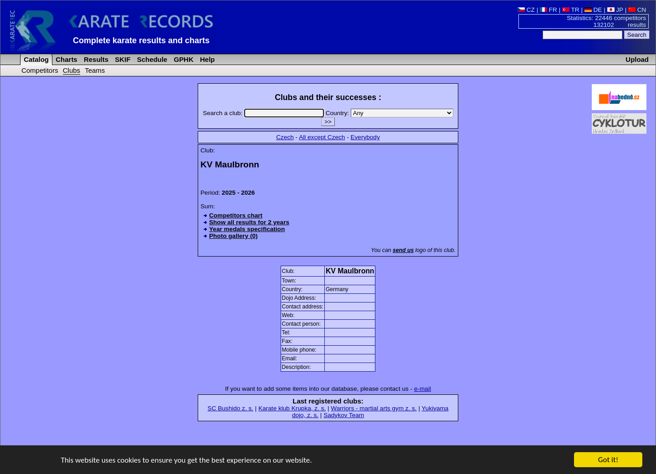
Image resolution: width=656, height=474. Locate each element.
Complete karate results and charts (141, 40)
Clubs (71, 70)
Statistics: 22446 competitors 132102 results (606, 21)
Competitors (39, 70)
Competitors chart (235, 215)
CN (637, 9)
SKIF (121, 59)
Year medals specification (247, 229)
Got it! (608, 460)
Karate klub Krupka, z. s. (292, 408)
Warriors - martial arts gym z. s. (373, 408)
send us (403, 250)
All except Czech (322, 137)
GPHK (182, 59)
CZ (526, 9)
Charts (65, 59)
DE (593, 9)
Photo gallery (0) (233, 235)
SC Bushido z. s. (231, 408)
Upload (637, 59)
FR (548, 9)
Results (95, 59)
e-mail (422, 388)
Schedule (151, 59)
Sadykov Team (343, 415)
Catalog (35, 59)
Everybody (364, 137)
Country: (389, 113)
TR (570, 9)
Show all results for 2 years (249, 222)
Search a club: (264, 113)
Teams (95, 70)
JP (615, 9)
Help (206, 59)
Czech (285, 137)
